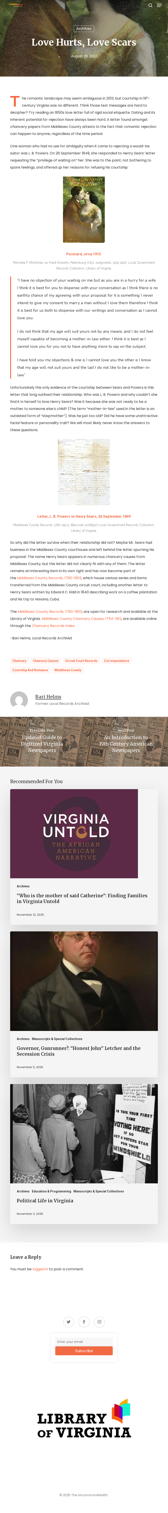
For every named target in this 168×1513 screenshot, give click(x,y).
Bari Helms (48, 697)
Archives (84, 29)
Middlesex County (68, 670)
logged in (40, 1269)
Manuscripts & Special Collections (57, 1039)
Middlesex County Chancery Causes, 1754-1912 (81, 618)
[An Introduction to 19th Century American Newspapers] (126, 742)
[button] (159, 5)
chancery (19, 661)
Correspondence (116, 661)
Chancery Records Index (53, 625)
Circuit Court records (81, 661)
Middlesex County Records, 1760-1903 (49, 578)
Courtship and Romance (30, 670)
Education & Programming (51, 1191)
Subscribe (84, 1351)
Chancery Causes (46, 661)
